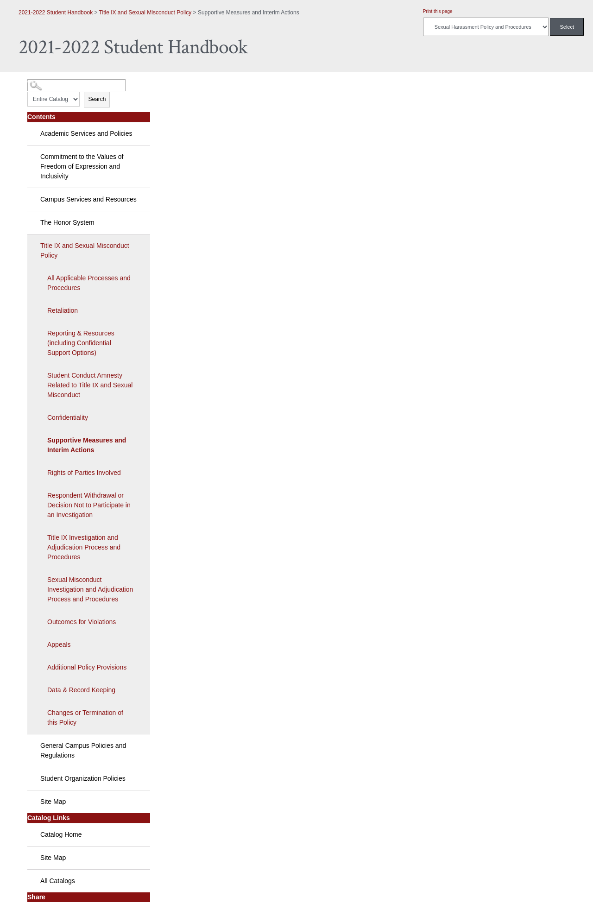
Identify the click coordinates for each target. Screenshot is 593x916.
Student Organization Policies (83, 778)
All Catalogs (57, 880)
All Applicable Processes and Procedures (89, 282)
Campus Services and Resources (88, 199)
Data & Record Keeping (81, 690)
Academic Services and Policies (86, 133)
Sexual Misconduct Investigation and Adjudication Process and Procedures (90, 589)
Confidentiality (67, 417)
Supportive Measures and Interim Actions (86, 445)
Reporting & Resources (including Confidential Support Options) (80, 342)
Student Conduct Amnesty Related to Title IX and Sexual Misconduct (89, 385)
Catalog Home (61, 834)
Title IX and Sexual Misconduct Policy (145, 12)
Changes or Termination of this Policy (85, 717)
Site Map (53, 801)
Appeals (59, 644)
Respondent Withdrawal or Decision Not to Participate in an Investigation (89, 505)
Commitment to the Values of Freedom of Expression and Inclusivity (81, 166)
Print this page (438, 11)
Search (97, 99)
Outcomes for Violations (81, 621)
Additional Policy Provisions (86, 667)
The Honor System (67, 222)
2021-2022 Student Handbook (56, 12)
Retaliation (62, 310)
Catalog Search (44, 81)
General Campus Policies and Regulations (83, 750)
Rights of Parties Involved (84, 472)
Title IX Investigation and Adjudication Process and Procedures (83, 547)
